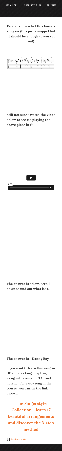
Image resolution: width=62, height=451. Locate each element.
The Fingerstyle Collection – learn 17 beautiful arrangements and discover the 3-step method (31, 416)
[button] (16, 439)
